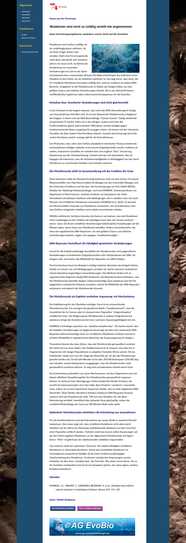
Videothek (26, 17)
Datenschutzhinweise (30, 52)
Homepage (26, 11)
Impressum (26, 21)
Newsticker (26, 14)
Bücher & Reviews (29, 38)
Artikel (24, 34)
